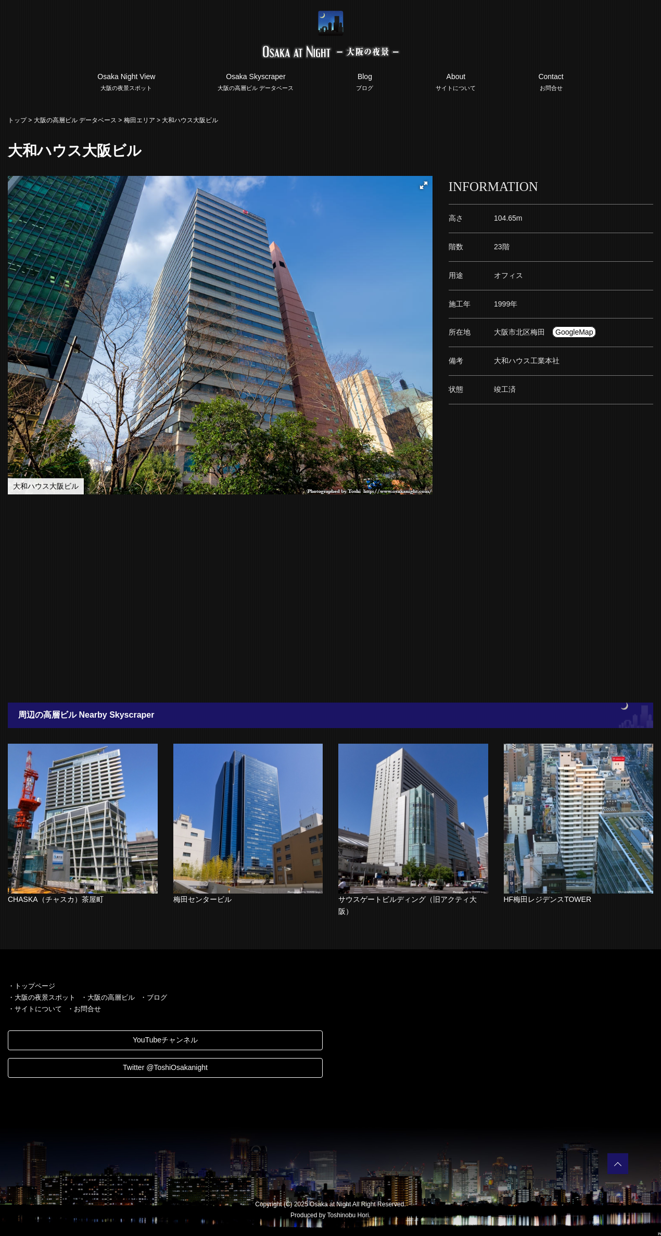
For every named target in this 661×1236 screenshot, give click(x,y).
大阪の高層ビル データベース (75, 120)
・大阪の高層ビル (108, 997)
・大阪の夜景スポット (41, 997)
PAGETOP (617, 1163)
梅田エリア (139, 120)
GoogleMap (574, 332)
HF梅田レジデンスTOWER (548, 899)
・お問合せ (84, 1009)
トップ (17, 120)
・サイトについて (35, 1009)
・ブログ (153, 997)
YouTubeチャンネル (165, 1040)
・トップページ (31, 986)
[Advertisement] (312, 598)
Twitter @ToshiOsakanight (165, 1067)
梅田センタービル (202, 899)
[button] (423, 185)
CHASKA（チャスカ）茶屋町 (56, 899)
